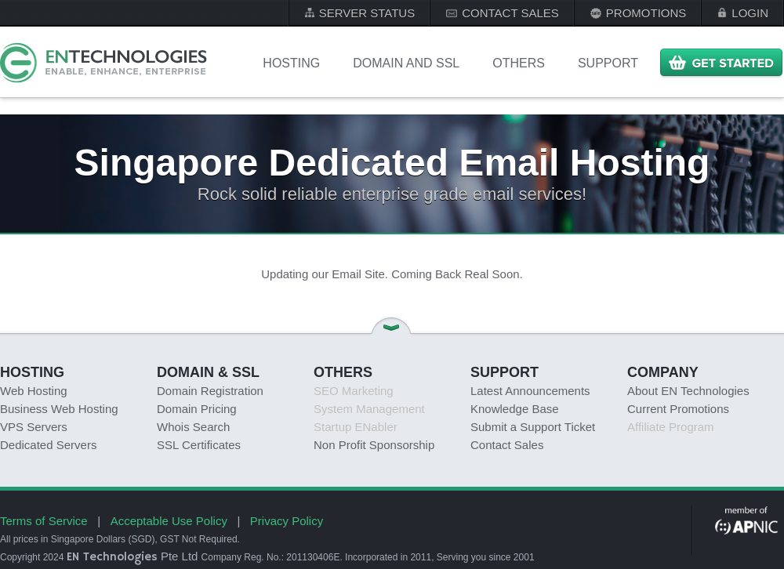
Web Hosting (33, 390)
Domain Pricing (197, 408)
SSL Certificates (199, 444)
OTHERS (518, 63)
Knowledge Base (514, 408)
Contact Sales (506, 444)
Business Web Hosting (59, 408)
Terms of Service (44, 520)
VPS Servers (33, 426)
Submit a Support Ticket (532, 426)
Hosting (291, 63)
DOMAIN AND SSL (406, 63)
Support (608, 63)
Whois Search (193, 426)
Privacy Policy (286, 520)
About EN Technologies (688, 390)
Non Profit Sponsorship (374, 444)
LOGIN (749, 13)
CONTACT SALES (510, 13)
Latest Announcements (530, 390)
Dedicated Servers (48, 444)
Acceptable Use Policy (169, 520)
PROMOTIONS (646, 13)
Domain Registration (210, 390)
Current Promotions (678, 408)
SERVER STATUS (367, 13)
